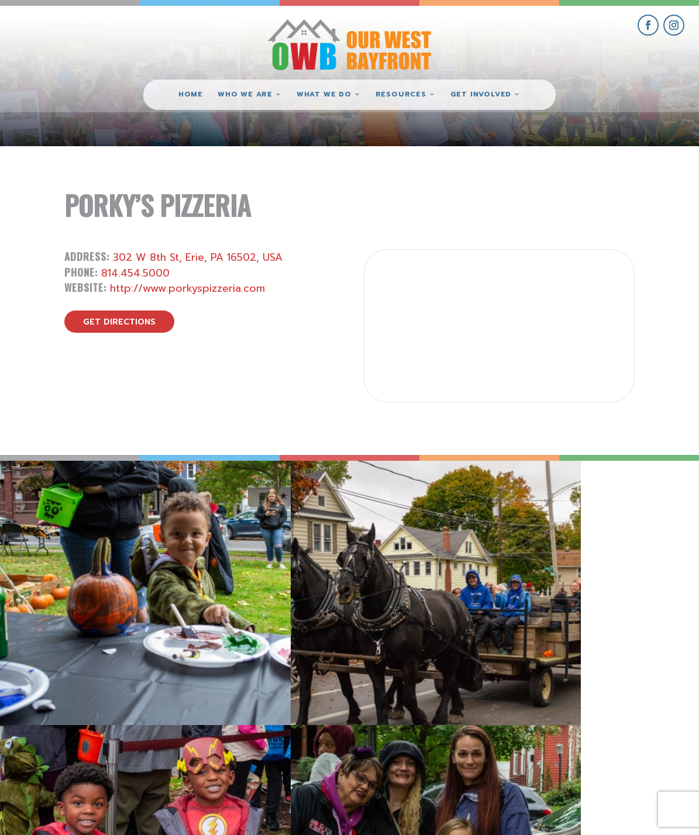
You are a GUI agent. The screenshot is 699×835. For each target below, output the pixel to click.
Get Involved (480, 94)
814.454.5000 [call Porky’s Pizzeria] (135, 273)
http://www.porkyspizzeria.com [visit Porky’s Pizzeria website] (187, 288)
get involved (569, 697)
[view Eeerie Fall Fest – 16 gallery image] (437, 548)
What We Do (324, 94)
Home (190, 94)
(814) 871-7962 (349, 737)
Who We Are (245, 94)
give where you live (569, 724)
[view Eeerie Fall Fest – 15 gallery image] (611, 548)
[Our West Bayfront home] (350, 44)
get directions (119, 322)
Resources (401, 94)
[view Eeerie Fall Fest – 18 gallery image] (87, 548)
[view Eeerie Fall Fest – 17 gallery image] (262, 548)
